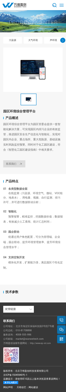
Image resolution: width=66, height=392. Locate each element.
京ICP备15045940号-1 (15, 375)
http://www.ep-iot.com (42, 343)
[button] (3, 40)
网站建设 (33, 387)
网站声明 (8, 387)
